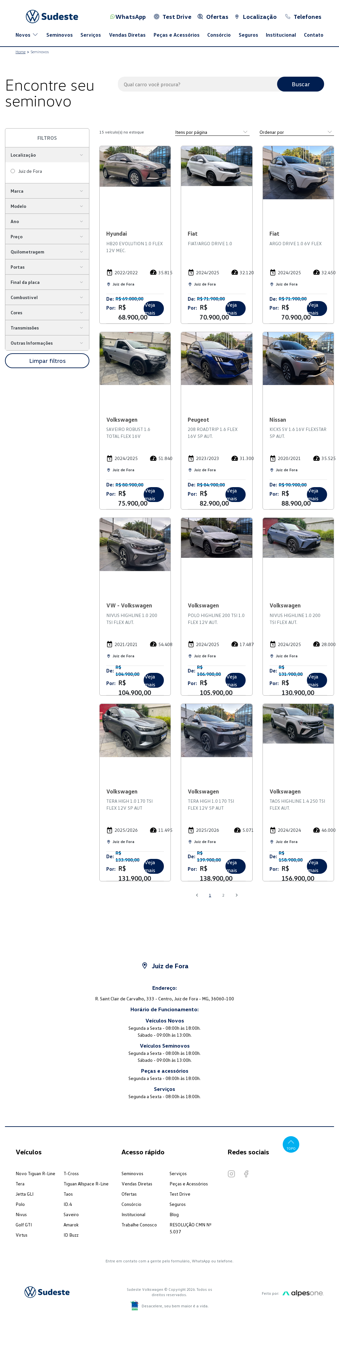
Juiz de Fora (30, 171)
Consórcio (219, 34)
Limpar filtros (47, 360)
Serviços (90, 34)
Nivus (21, 1214)
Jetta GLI (24, 1194)
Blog (174, 1214)
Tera (20, 1183)
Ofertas (129, 1194)
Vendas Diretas (127, 34)
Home (20, 51)
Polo (20, 1204)
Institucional (281, 34)
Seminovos (59, 34)
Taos (68, 1194)
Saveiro (71, 1214)
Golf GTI (24, 1224)
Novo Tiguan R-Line (35, 1173)
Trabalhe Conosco (139, 1224)
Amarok (71, 1224)
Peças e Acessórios (177, 34)
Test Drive (180, 1194)
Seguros (248, 34)
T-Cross (71, 1173)
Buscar (301, 84)
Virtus (21, 1235)
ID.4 (68, 1204)
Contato (313, 34)
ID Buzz (71, 1235)
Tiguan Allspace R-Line (86, 1183)
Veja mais (149, 308)
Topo (291, 1144)
